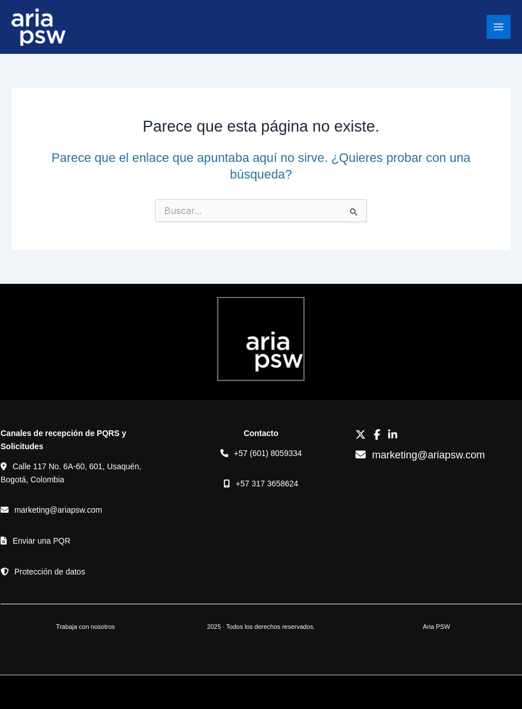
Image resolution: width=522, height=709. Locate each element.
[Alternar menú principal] (499, 27)
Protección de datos (49, 571)
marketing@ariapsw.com (58, 509)
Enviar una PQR (41, 540)
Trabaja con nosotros (85, 626)
